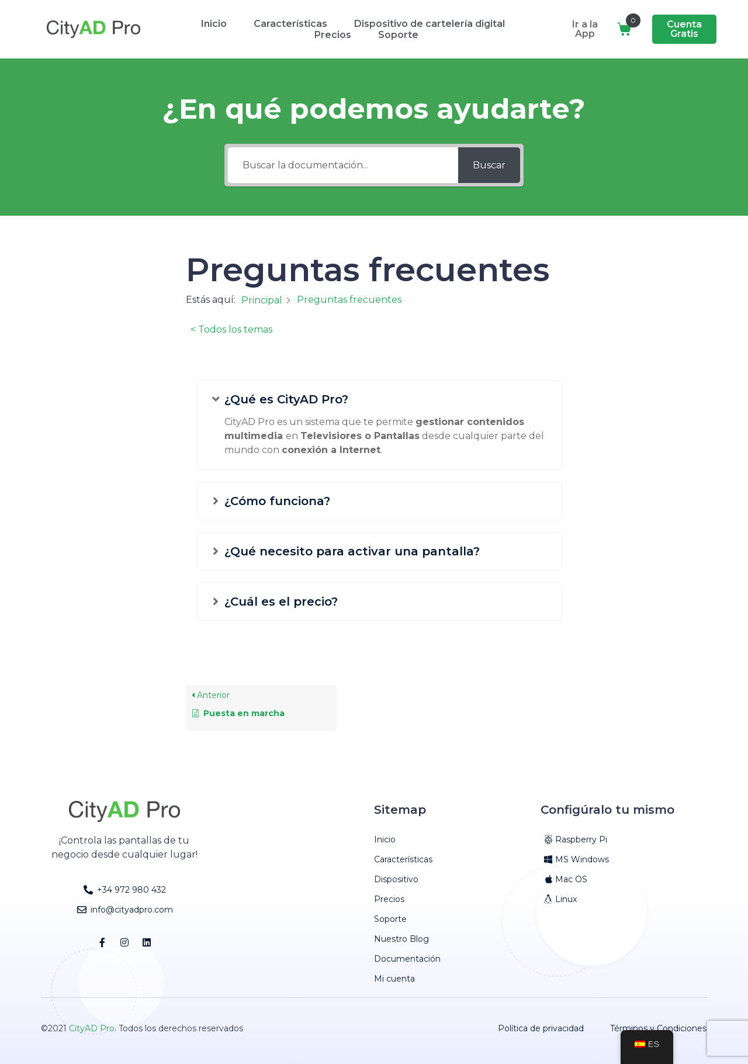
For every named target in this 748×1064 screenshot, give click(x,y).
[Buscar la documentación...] (343, 165)
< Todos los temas (231, 329)
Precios (332, 34)
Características (290, 23)
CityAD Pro (92, 1028)
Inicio (214, 23)
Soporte (398, 34)
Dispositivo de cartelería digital (429, 23)
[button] (380, 403)
